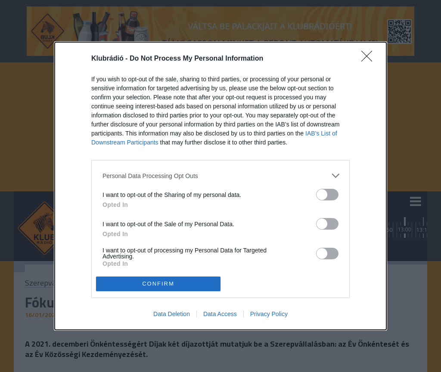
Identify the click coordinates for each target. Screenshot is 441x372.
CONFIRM (158, 283)
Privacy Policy (269, 314)
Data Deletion (171, 314)
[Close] (369, 59)
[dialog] (220, 186)
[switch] (327, 194)
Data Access (220, 314)
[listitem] (220, 175)
